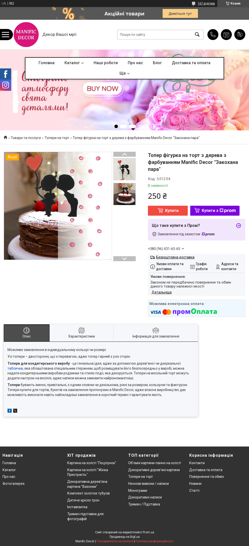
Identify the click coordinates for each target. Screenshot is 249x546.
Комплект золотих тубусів (88, 493)
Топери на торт (57, 138)
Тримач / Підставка (144, 504)
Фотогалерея (13, 484)
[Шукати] (197, 34)
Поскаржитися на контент (115, 541)
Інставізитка (77, 507)
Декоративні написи (145, 497)
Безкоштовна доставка (175, 257)
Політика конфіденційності (154, 541)
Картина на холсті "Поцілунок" (91, 463)
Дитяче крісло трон (83, 500)
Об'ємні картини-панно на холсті (154, 463)
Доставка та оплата (191, 62)
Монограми (137, 491)
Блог (157, 62)
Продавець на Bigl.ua (125, 537)
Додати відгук (239, 34)
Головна (47, 62)
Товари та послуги (26, 138)
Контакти (197, 463)
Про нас (135, 62)
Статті (194, 491)
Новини (195, 484)
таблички (15, 368)
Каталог (72, 62)
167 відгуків (206, 3)
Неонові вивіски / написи (148, 484)
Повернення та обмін (206, 477)
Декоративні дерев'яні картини (154, 470)
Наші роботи (106, 62)
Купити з (219, 210)
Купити (172, 210)
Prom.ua (148, 532)
